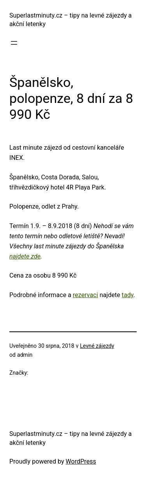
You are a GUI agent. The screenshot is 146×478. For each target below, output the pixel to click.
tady (128, 295)
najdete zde (24, 256)
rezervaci (85, 295)
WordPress (81, 461)
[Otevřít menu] (14, 43)
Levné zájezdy (97, 346)
